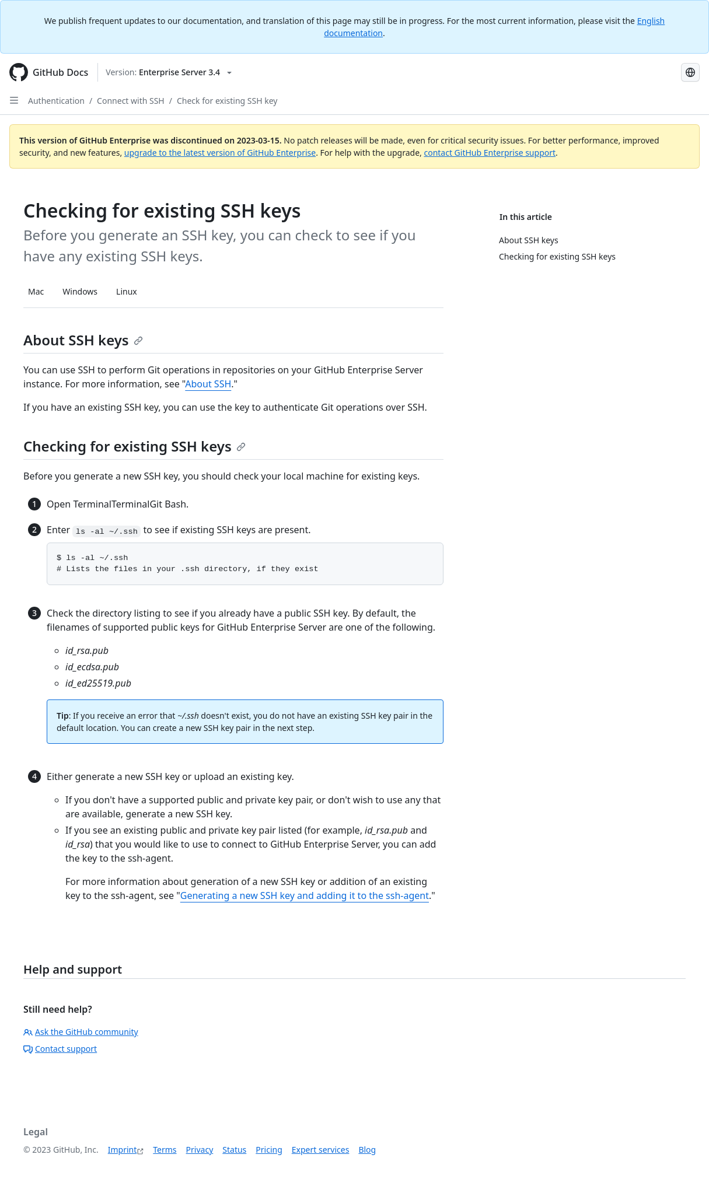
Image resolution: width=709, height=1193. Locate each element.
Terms (164, 1149)
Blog (367, 1149)
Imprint (122, 1149)
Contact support (60, 1048)
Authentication (56, 100)
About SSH (208, 383)
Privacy (200, 1149)
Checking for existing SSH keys (134, 446)
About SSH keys (83, 339)
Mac (36, 291)
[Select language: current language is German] (690, 72)
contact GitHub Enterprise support (490, 152)
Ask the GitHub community (80, 1031)
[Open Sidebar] (14, 100)
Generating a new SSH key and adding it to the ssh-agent (304, 895)
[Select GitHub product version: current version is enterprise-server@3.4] (168, 72)
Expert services (321, 1149)
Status (234, 1149)
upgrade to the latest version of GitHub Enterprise (220, 152)
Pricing (269, 1149)
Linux (126, 291)
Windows (79, 291)
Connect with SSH (131, 100)
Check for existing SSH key (227, 100)
